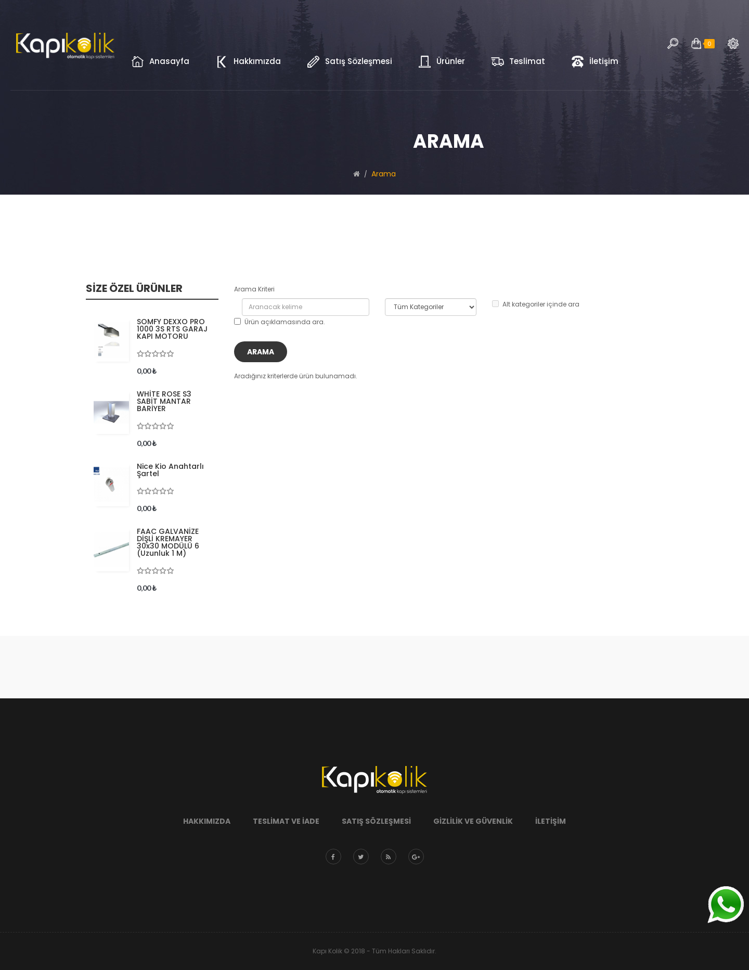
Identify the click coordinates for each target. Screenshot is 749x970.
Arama (733, 43)
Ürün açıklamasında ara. (279, 321)
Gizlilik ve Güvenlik (473, 821)
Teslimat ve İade (286, 821)
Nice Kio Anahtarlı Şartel (170, 470)
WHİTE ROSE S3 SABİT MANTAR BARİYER (164, 401)
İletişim (550, 821)
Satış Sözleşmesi (376, 821)
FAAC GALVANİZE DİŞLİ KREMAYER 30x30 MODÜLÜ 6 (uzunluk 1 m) (168, 542)
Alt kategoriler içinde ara (535, 304)
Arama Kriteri (254, 289)
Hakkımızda (206, 821)
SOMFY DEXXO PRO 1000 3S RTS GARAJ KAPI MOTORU (172, 328)
